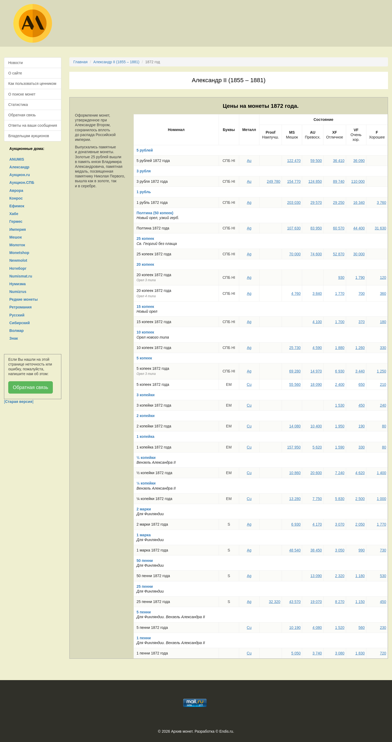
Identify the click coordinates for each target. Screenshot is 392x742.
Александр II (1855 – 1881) (116, 62)
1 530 (339, 405)
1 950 (339, 426)
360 (383, 293)
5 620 (317, 447)
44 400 (359, 228)
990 (361, 550)
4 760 (296, 293)
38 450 (316, 550)
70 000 (295, 254)
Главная (80, 62)
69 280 (295, 371)
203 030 (294, 202)
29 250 (339, 202)
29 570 (316, 202)
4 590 (317, 348)
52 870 (339, 254)
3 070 (339, 524)
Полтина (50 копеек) (155, 213)
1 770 (339, 293)
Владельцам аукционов (28, 136)
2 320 (339, 576)
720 (383, 653)
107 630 (294, 228)
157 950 (294, 447)
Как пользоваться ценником (32, 83)
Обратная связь (22, 115)
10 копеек (145, 332)
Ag (249, 202)
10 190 (295, 627)
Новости (15, 63)
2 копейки (146, 416)
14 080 (295, 426)
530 (383, 576)
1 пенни (144, 638)
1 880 (339, 348)
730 (383, 550)
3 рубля (144, 171)
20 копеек (145, 264)
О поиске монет (21, 94)
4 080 (317, 627)
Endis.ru (226, 731)
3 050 (339, 550)
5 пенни (144, 612)
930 (341, 277)
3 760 (381, 202)
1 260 (360, 348)
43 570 (295, 602)
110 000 (358, 181)
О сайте (15, 73)
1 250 (381, 371)
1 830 (360, 653)
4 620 (360, 473)
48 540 (295, 550)
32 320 (274, 602)
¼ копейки (146, 483)
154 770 (294, 181)
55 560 (295, 384)
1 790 (360, 277)
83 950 (316, 228)
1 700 (339, 322)
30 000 (359, 254)
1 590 (339, 447)
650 (361, 384)
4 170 (317, 524)
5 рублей (145, 150)
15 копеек (145, 306)
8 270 (339, 602)
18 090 (316, 384)
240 (383, 405)
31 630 (380, 228)
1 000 (381, 499)
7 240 (339, 473)
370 (361, 322)
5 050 (296, 653)
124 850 (315, 181)
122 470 (294, 160)
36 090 (359, 160)
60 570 (339, 228)
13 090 (316, 576)
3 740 (317, 653)
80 (384, 426)
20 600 (316, 473)
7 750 (317, 499)
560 (361, 627)
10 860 (295, 473)
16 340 (359, 202)
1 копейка (145, 436)
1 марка (144, 535)
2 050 (360, 524)
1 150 (360, 602)
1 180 (360, 576)
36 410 (339, 160)
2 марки (144, 509)
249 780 (274, 181)
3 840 (317, 293)
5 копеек (144, 358)
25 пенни (145, 586)
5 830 (339, 499)
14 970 (316, 371)
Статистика (18, 104)
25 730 (295, 348)
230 (383, 627)
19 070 (316, 602)
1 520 (339, 627)
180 (383, 322)
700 (361, 293)
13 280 (295, 499)
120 (383, 277)
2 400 (339, 384)
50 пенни (145, 560)
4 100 (317, 322)
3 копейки (146, 395)
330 (383, 348)
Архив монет (182, 731)
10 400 (316, 426)
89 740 (339, 181)
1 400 (381, 473)
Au (249, 160)
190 (361, 426)
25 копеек (145, 238)
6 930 (339, 371)
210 (383, 384)
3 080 (339, 653)
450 (361, 405)
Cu (249, 384)
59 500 (316, 160)
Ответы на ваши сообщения (32, 125)
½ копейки (146, 457)
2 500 (360, 499)
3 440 (360, 371)
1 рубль (144, 192)
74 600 (316, 254)
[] (18, 401)
